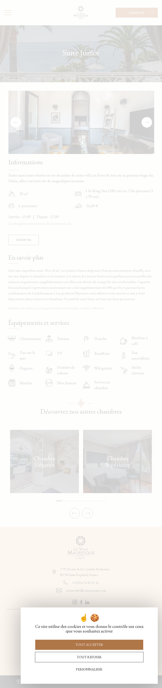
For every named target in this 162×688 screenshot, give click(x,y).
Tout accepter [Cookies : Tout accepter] (89, 644)
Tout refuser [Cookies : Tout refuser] (89, 657)
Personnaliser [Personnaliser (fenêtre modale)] (89, 669)
